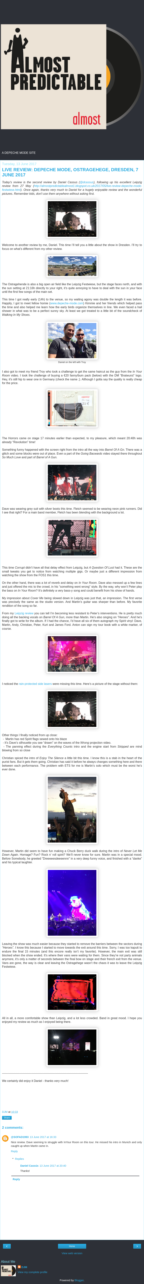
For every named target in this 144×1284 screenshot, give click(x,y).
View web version (72, 1253)
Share (7, 1117)
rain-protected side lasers (35, 683)
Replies (19, 1158)
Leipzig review (24, 613)
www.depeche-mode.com (66, 303)
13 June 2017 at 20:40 (53, 1165)
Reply (14, 1151)
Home (72, 1246)
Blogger (79, 1280)
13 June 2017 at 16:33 (43, 1137)
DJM (24, 1267)
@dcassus (87, 182)
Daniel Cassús (29, 1165)
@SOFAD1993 (20, 1137)
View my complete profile (32, 1272)
